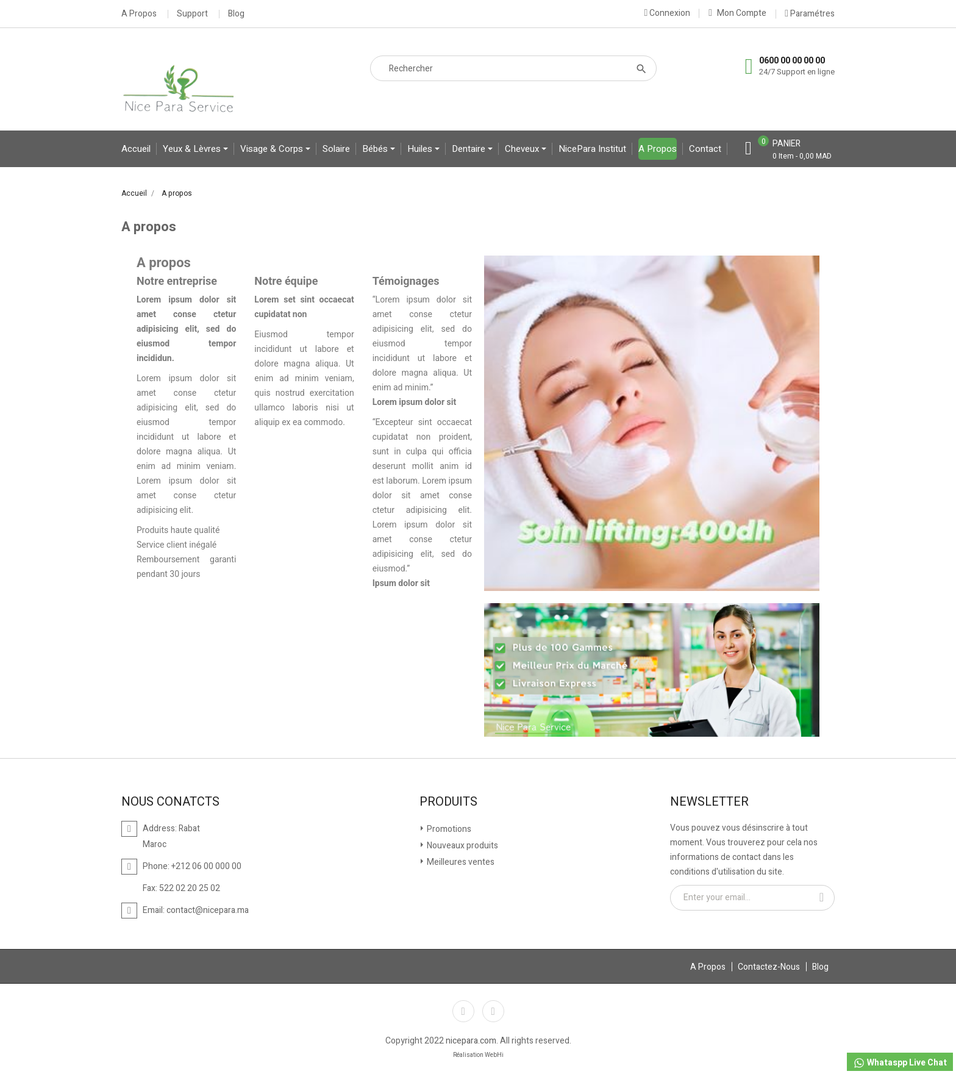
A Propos (139, 14)
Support (192, 14)
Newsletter (709, 802)
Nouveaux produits (461, 845)
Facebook (463, 1011)
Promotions (448, 829)
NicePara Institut (592, 149)
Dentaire (470, 149)
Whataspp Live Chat (900, 1062)
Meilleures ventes (459, 862)
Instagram (493, 1011)
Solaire (336, 149)
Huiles (421, 149)
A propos (657, 149)
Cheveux (523, 149)
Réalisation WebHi (478, 1055)
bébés (376, 149)
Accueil (136, 149)
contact (705, 149)
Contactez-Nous (769, 967)
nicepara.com (471, 1040)
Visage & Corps (272, 149)
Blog (236, 14)
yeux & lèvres (193, 149)
